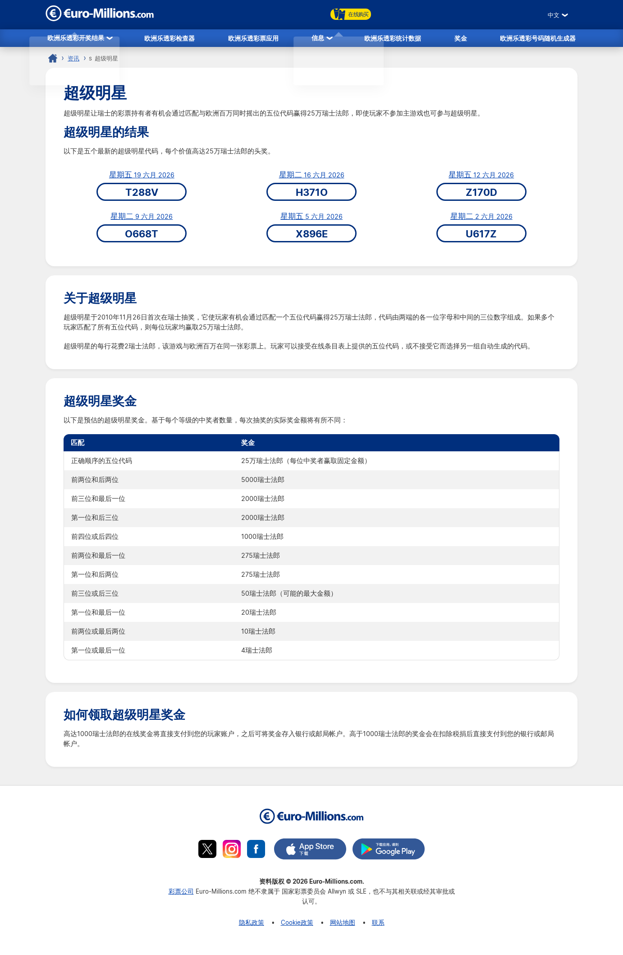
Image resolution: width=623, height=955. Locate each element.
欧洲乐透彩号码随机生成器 (538, 39)
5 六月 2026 (311, 219)
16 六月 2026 (311, 178)
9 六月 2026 (141, 219)
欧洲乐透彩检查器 (169, 39)
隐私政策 (251, 925)
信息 (318, 39)
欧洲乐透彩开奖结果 (75, 39)
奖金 (460, 39)
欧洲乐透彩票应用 (253, 39)
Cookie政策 (297, 925)
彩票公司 (181, 894)
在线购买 (350, 14)
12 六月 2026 (481, 178)
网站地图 (342, 925)
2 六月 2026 (481, 219)
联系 (378, 925)
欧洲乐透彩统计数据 (392, 39)
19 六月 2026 (141, 178)
